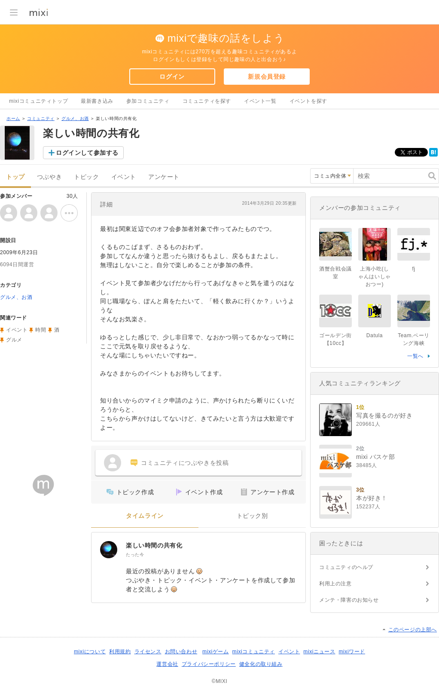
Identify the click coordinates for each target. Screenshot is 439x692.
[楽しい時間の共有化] (108, 549)
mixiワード (351, 652)
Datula (374, 335)
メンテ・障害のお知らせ (349, 600)
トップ (15, 177)
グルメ (14, 340)
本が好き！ (371, 498)
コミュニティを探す (207, 101)
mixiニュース (319, 652)
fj (413, 269)
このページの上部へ (412, 630)
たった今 (135, 554)
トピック (86, 177)
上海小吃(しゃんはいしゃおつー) (374, 276)
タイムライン (145, 516)
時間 (40, 330)
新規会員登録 (267, 76)
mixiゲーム (215, 652)
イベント (123, 177)
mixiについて (90, 652)
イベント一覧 (260, 101)
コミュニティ (41, 118)
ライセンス (148, 652)
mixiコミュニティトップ (38, 101)
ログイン (171, 76)
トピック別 (252, 516)
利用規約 (120, 652)
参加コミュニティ (148, 101)
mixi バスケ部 (375, 456)
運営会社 (167, 664)
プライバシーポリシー (209, 664)
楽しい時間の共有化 (154, 545)
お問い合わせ (181, 652)
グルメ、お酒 (75, 118)
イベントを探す (308, 101)
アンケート (164, 177)
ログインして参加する (87, 152)
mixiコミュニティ (253, 652)
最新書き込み (97, 101)
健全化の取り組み (261, 664)
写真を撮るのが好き (384, 415)
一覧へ (415, 356)
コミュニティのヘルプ (346, 567)
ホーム (13, 118)
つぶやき (49, 177)
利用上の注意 (335, 584)
